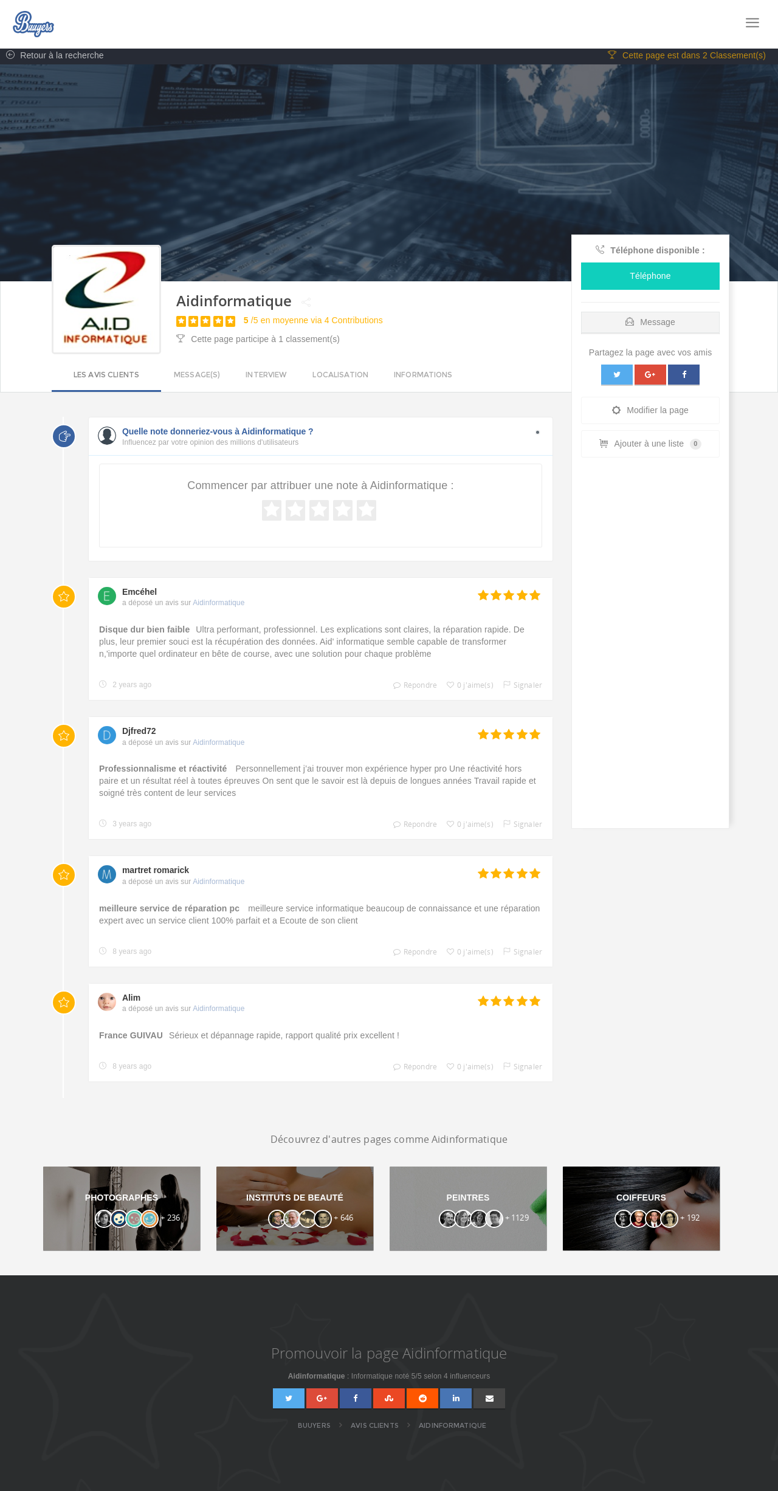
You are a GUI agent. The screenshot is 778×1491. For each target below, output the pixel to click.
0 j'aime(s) (467, 687)
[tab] (650, 321)
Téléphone (650, 278)
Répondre (412, 687)
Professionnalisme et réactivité (164, 771)
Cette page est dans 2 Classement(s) (687, 58)
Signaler (519, 687)
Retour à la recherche (52, 58)
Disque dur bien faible (144, 632)
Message (650, 324)
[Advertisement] (650, 647)
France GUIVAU (131, 1037)
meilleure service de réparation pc (170, 910)
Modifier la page (650, 412)
